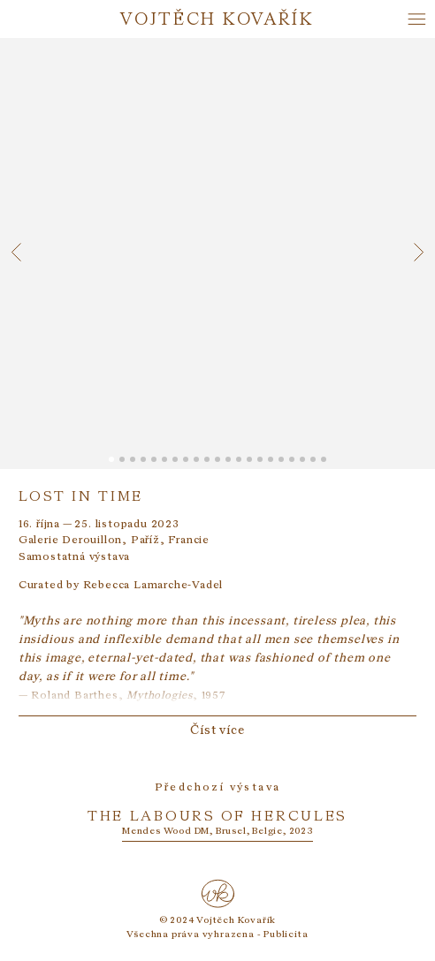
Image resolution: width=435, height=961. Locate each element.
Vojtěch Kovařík (217, 18)
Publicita (285, 933)
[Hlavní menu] (416, 19)
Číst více (217, 730)
